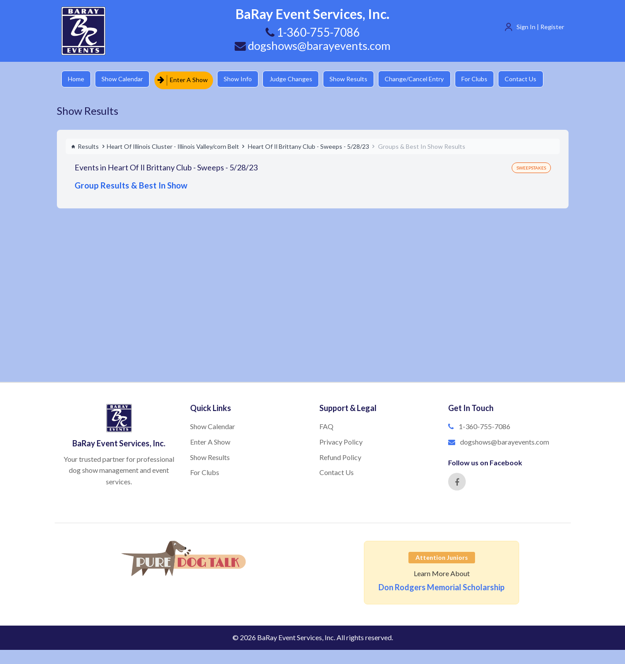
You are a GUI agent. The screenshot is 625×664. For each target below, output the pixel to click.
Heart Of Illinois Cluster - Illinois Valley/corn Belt (173, 145)
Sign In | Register (540, 26)
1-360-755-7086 (484, 425)
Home (77, 79)
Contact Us (535, 79)
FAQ (326, 425)
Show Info (242, 79)
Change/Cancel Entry (425, 79)
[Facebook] (457, 481)
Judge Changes (297, 79)
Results (85, 145)
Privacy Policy (341, 440)
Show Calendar (125, 79)
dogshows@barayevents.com (313, 45)
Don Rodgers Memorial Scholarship (441, 586)
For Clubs (487, 79)
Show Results (357, 79)
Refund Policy (340, 456)
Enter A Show (186, 79)
